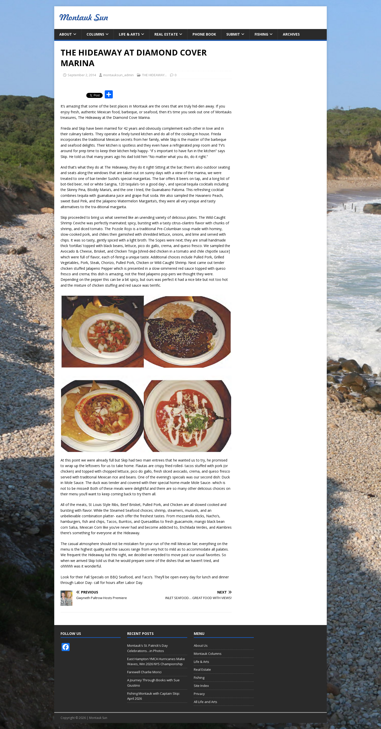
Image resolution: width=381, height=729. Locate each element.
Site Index (201, 685)
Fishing (261, 34)
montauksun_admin (118, 75)
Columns (95, 34)
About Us (201, 645)
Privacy (199, 693)
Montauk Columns (208, 653)
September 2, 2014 (82, 75)
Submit (233, 34)
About (65, 34)
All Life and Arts (205, 701)
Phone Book (204, 34)
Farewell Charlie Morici (144, 672)
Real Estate (166, 34)
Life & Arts (129, 34)
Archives (291, 34)
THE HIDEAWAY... (154, 75)
